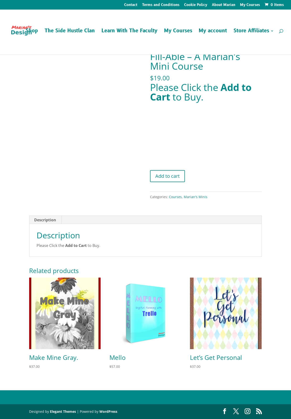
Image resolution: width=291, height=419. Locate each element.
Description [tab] (45, 220)
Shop (32, 31)
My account (213, 31)
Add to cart (167, 176)
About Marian (223, 5)
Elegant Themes (63, 411)
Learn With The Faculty (129, 31)
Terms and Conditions (160, 5)
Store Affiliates (251, 31)
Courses (175, 197)
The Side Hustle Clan (70, 31)
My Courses (250, 5)
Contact (130, 5)
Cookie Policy (195, 5)
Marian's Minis (195, 197)
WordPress (108, 411)
